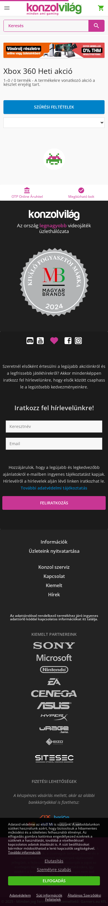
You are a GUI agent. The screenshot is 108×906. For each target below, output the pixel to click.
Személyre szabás (54, 870)
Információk (54, 542)
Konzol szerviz (54, 567)
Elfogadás (54, 880)
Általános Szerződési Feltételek (73, 897)
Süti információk (49, 895)
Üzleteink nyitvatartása (54, 551)
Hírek (54, 594)
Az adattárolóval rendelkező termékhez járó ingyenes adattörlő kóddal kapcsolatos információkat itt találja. (54, 617)
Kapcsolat (54, 576)
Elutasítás (54, 861)
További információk (24, 852)
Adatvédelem (20, 895)
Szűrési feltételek (54, 107)
